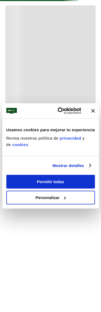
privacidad (71, 138)
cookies (20, 144)
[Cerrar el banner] (93, 111)
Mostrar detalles (68, 165)
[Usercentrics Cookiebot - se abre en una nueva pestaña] (60, 110)
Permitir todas (50, 181)
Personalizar (51, 197)
